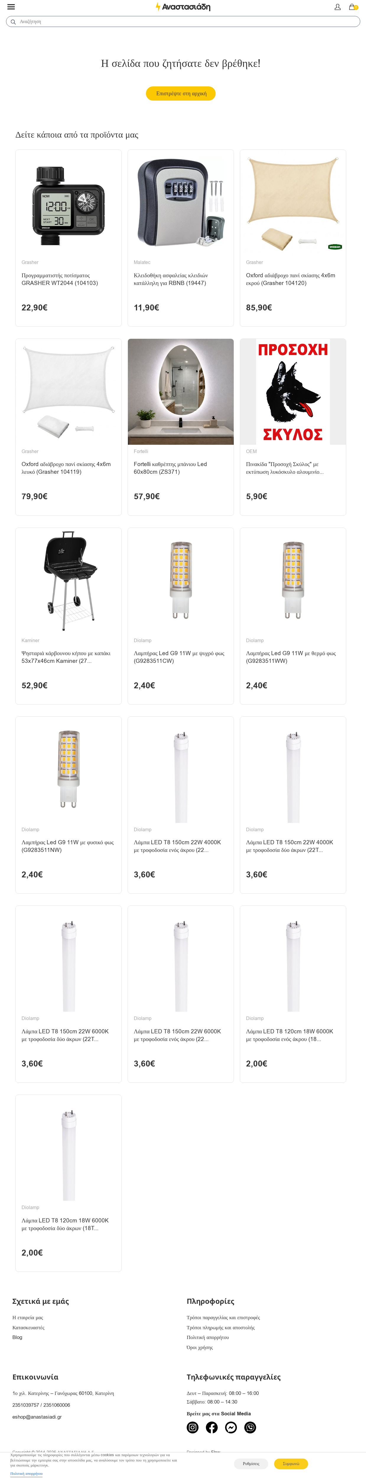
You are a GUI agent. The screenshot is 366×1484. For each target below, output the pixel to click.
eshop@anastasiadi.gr (37, 1417)
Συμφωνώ (291, 1464)
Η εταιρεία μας (27, 1317)
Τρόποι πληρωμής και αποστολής (221, 1327)
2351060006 (56, 1405)
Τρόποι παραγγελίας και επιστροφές (223, 1317)
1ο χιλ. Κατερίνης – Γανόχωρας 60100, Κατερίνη (63, 1393)
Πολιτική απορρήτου (208, 1337)
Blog (17, 1337)
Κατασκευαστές (28, 1327)
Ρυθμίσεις (251, 1464)
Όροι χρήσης (200, 1347)
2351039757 (25, 1405)
